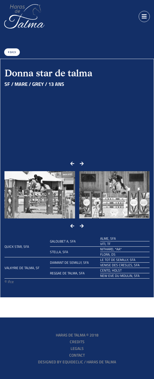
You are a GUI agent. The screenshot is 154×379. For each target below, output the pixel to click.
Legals (77, 348)
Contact (77, 355)
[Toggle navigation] (144, 16)
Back (12, 52)
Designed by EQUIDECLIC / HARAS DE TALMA (77, 362)
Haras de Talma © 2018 (77, 335)
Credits (77, 342)
